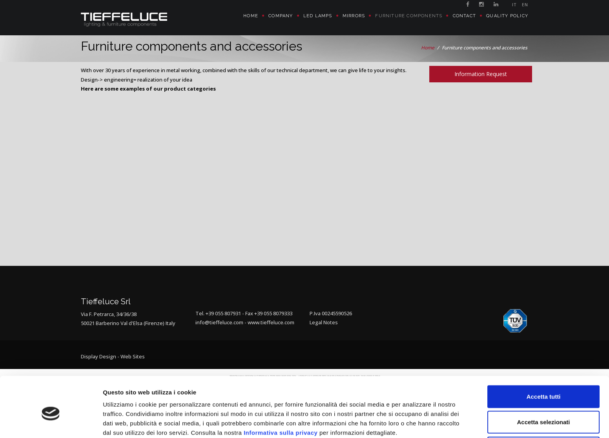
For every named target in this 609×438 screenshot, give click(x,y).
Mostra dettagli (413, 422)
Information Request (480, 74)
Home (250, 15)
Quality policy (507, 15)
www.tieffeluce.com (271, 322)
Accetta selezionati (543, 386)
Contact (464, 15)
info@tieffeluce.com (219, 322)
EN (525, 4)
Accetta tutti (544, 361)
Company (280, 15)
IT (514, 4)
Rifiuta (543, 412)
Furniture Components (408, 15)
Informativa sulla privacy (280, 397)
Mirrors (354, 15)
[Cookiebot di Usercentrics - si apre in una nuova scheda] (50, 423)
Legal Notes (324, 322)
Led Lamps (317, 15)
